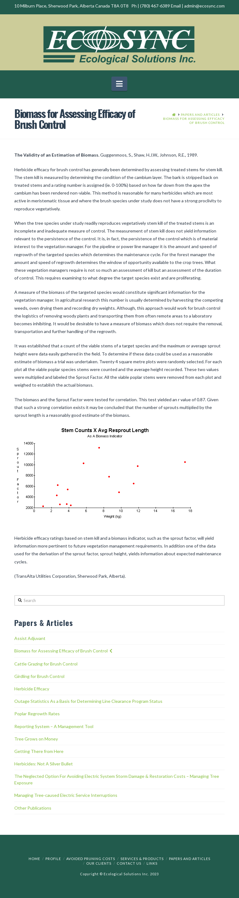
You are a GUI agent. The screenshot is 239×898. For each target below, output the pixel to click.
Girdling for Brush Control (39, 676)
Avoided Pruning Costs (90, 859)
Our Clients (98, 863)
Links (152, 863)
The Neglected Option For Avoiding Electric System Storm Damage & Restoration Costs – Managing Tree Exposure (116, 779)
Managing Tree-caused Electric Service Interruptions (65, 795)
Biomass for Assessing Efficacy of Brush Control (61, 650)
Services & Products (142, 859)
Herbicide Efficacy (31, 688)
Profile (53, 859)
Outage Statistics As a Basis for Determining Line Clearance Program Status (88, 701)
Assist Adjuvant (29, 638)
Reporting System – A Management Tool (53, 726)
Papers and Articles (189, 859)
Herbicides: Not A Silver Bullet (43, 763)
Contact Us (129, 863)
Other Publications (32, 808)
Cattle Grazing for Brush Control (45, 663)
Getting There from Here (38, 751)
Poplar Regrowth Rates (37, 713)
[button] (119, 84)
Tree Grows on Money (36, 738)
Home (34, 859)
